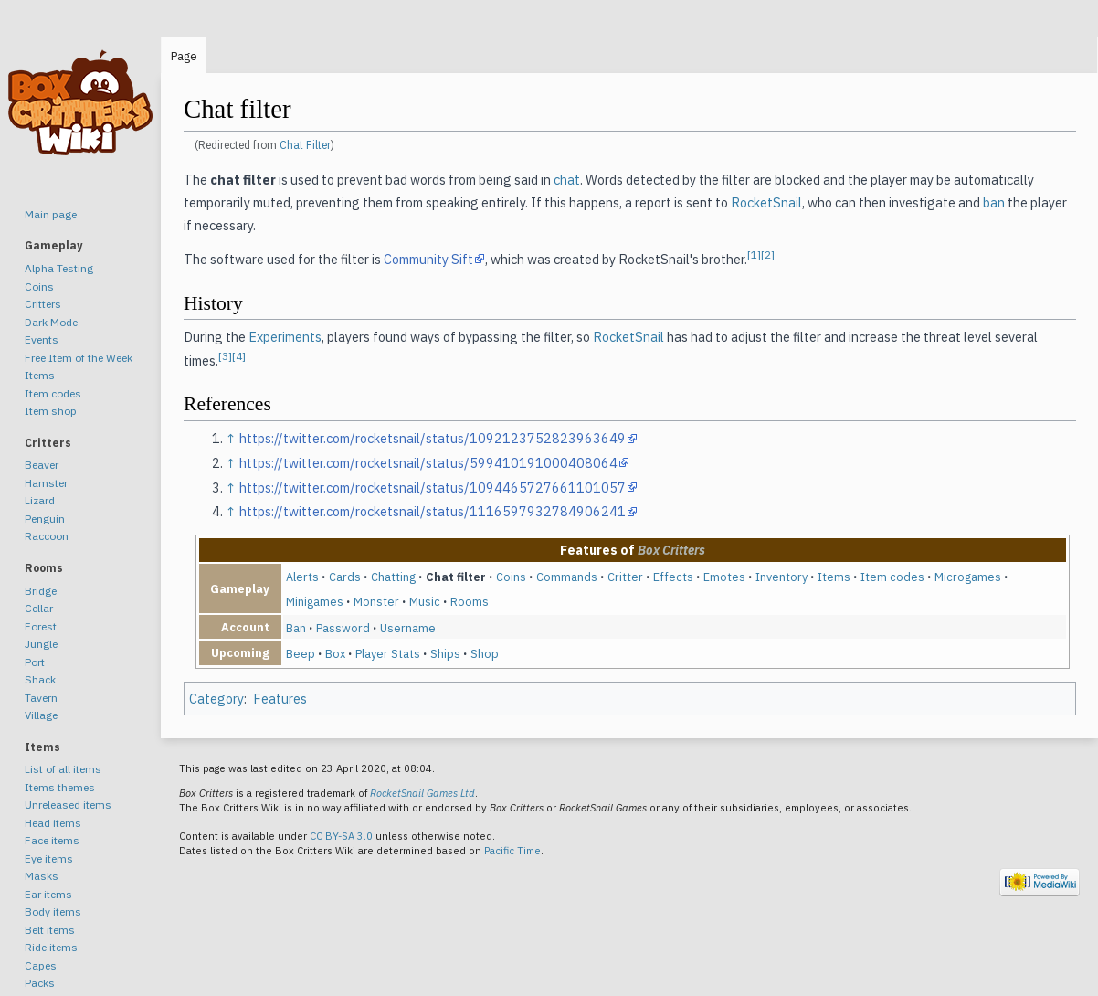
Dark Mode (51, 322)
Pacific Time (512, 850)
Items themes (60, 787)
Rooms (469, 601)
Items (834, 576)
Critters (43, 304)
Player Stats (387, 653)
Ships (445, 653)
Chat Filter (305, 145)
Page (184, 56)
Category (216, 698)
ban (994, 202)
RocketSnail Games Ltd (422, 793)
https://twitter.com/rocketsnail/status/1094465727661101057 (432, 487)
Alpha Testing (59, 268)
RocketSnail (766, 202)
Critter (625, 576)
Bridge (41, 591)
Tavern (41, 698)
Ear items (48, 894)
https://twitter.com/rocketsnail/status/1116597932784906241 (432, 511)
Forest (41, 626)
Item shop (51, 411)
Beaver (41, 465)
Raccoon (47, 536)
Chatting (393, 576)
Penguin (45, 518)
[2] (768, 254)
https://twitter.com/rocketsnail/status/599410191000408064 (428, 463)
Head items (53, 823)
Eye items (49, 858)
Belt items (50, 930)
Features (280, 698)
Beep (300, 653)
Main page (51, 214)
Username (408, 627)
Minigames (314, 601)
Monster (376, 601)
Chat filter (456, 576)
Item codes (892, 576)
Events (41, 339)
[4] (239, 356)
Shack (40, 679)
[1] (754, 254)
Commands (566, 576)
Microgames (967, 576)
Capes (41, 965)
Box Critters (671, 550)
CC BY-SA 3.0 (341, 836)
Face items (52, 840)
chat (567, 179)
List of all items (63, 769)
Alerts (302, 576)
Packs (40, 983)
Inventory (781, 576)
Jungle (41, 644)
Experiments (285, 336)
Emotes (724, 576)
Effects (673, 576)
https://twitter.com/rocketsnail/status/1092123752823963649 (432, 438)
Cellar (39, 608)
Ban (296, 627)
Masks (41, 876)
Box (335, 653)
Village (41, 715)
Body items (53, 911)
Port (35, 662)
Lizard (40, 500)
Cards (345, 576)
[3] (225, 356)
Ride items (51, 947)
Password (343, 627)
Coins (511, 576)
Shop (484, 653)
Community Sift (428, 259)
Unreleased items (68, 804)
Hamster (46, 483)
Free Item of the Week (78, 358)
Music (424, 601)
